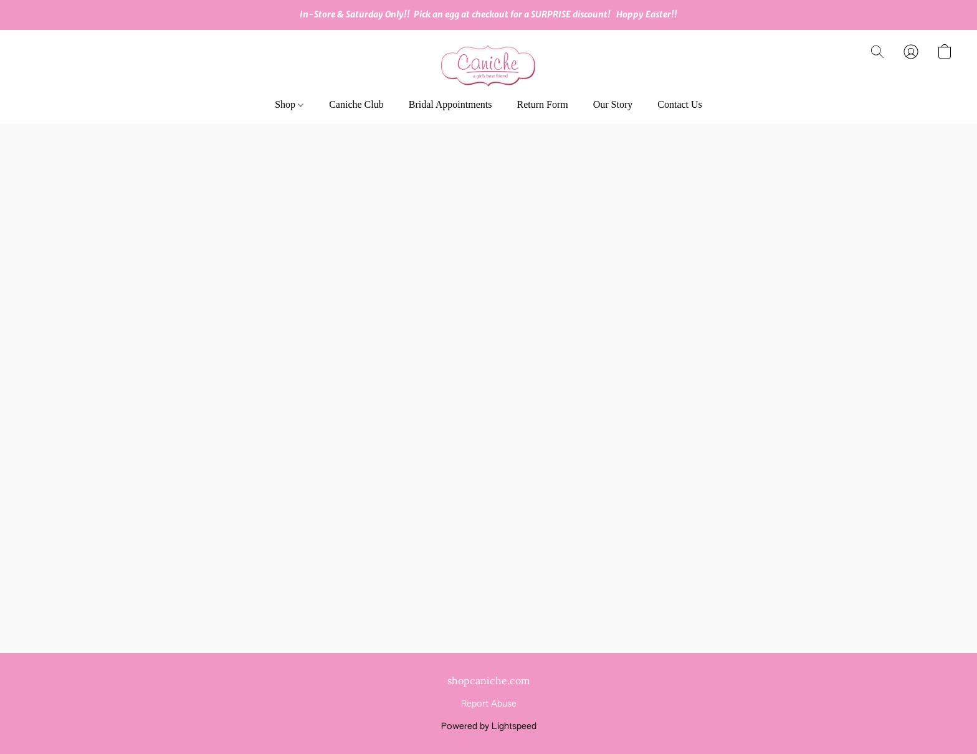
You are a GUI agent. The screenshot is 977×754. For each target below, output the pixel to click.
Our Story (613, 104)
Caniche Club (356, 104)
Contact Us (679, 104)
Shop (289, 104)
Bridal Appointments (450, 104)
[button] (488, 64)
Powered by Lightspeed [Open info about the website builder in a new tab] (488, 726)
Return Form (542, 104)
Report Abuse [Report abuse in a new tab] (489, 704)
